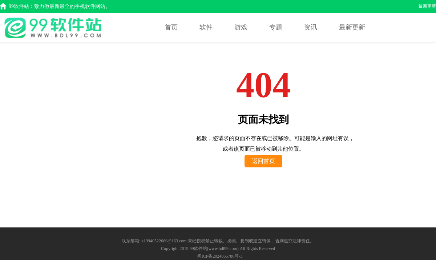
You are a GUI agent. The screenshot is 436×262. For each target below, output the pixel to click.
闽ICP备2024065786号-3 (220, 256)
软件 (206, 27)
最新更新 (427, 6)
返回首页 (263, 161)
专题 (275, 27)
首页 (171, 27)
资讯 (310, 27)
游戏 (240, 27)
